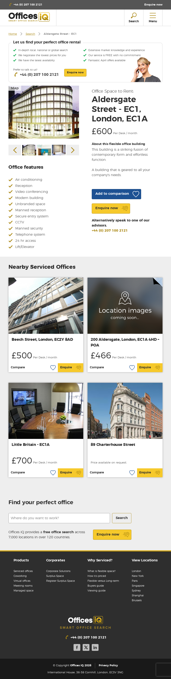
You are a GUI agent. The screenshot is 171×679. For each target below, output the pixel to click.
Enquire (70, 367)
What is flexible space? (101, 571)
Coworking (20, 576)
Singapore (138, 585)
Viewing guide (97, 590)
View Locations (145, 560)
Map (15, 88)
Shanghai (138, 595)
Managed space (23, 590)
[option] (43, 112)
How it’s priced (97, 576)
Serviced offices (23, 571)
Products (21, 560)
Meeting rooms (23, 585)
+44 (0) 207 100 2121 (110, 230)
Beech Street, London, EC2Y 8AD (42, 340)
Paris (135, 581)
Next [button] (72, 150)
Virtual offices (22, 581)
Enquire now (113, 534)
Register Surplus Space (60, 581)
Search (30, 34)
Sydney (136, 590)
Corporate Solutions (58, 571)
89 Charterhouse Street (113, 445)
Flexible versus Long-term (103, 581)
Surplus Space (55, 576)
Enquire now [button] (75, 72)
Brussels (137, 600)
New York (138, 576)
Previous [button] (14, 150)
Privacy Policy (108, 665)
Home (12, 34)
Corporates (55, 560)
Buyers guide (96, 585)
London (136, 571)
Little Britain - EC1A (31, 445)
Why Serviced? (100, 560)
